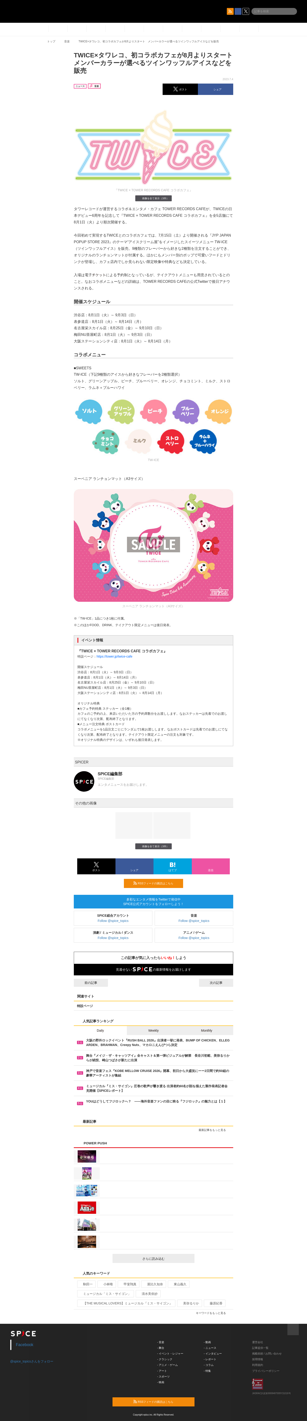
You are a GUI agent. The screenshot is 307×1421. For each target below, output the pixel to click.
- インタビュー (213, 1353)
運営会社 (257, 1342)
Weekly (153, 1030)
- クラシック (164, 1359)
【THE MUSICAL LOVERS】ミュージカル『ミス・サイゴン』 (125, 1303)
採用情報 (257, 1359)
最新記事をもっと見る (214, 1130)
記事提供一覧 (260, 1348)
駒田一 (86, 1284)
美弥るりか (189, 1303)
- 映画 (160, 1382)
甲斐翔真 (128, 1284)
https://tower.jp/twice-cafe (114, 656)
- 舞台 (160, 1348)
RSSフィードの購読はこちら (156, 883)
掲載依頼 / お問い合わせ (267, 1353)
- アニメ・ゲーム (167, 1365)
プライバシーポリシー (265, 1371)
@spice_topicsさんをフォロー (31, 1361)
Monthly (206, 1030)
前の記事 (86, 983)
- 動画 (207, 1342)
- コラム (209, 1365)
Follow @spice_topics (113, 921)
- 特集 (207, 1371)
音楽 (67, 41)
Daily (100, 1030)
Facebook (24, 1344)
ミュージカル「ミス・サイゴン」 (105, 1294)
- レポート (210, 1359)
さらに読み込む (166, 1258)
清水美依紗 (148, 1294)
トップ (51, 41)
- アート (162, 1371)
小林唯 (106, 1284)
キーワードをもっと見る (213, 1313)
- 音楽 (160, 1342)
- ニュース (210, 1348)
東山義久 (178, 1284)
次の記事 (220, 983)
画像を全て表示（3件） (153, 198)
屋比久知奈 (153, 1284)
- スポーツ (163, 1376)
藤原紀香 (214, 1303)
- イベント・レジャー (170, 1353)
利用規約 (257, 1365)
